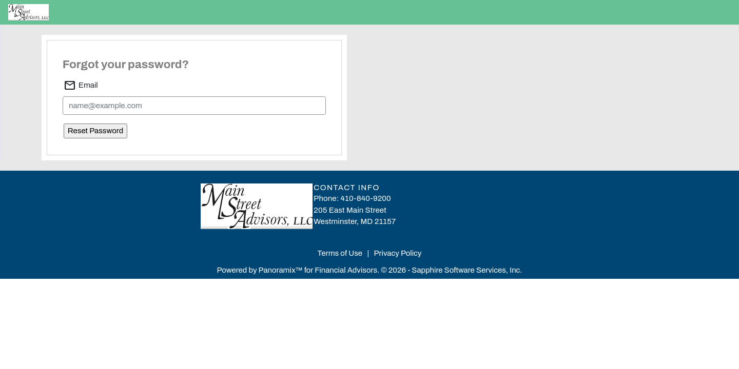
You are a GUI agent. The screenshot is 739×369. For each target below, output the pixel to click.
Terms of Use (341, 253)
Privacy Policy (398, 253)
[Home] (49, 12)
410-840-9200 (366, 198)
